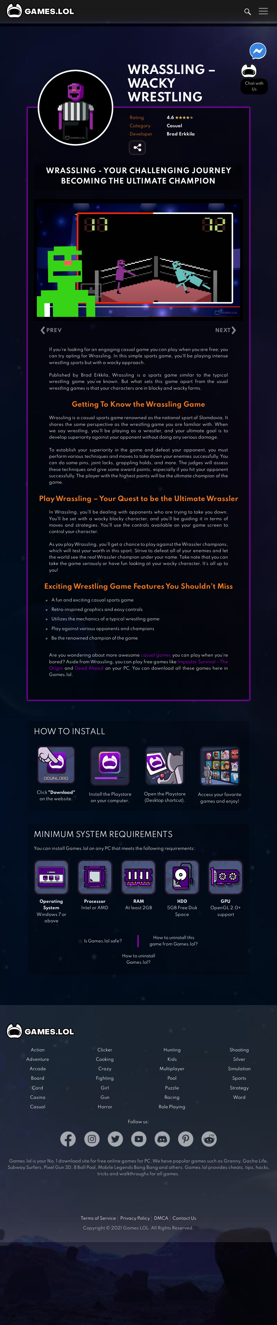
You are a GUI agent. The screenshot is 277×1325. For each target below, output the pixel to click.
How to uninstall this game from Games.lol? (173, 941)
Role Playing (172, 1107)
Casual (174, 126)
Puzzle (172, 1088)
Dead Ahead (89, 668)
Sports (239, 1078)
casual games (156, 655)
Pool (172, 1078)
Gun (105, 1097)
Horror (105, 1107)
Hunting (172, 1050)
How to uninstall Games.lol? (138, 959)
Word (239, 1097)
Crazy (104, 1069)
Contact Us (184, 1218)
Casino (37, 1097)
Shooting (239, 1050)
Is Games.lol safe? (103, 941)
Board (37, 1078)
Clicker (104, 1050)
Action (38, 1050)
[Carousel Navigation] (138, 330)
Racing (172, 1097)
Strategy (239, 1088)
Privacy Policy (135, 1218)
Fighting (105, 1078)
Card (37, 1088)
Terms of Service (98, 1218)
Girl (105, 1088)
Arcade (38, 1069)
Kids (172, 1059)
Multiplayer (172, 1069)
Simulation (239, 1069)
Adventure (37, 1059)
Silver (239, 1059)
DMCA (161, 1218)
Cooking (105, 1059)
